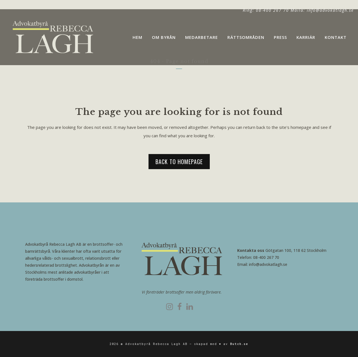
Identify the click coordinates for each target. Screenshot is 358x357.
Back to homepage (179, 161)
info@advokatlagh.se (330, 10)
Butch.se (239, 344)
